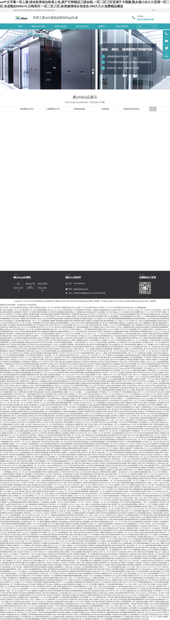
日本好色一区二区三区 (18, 340)
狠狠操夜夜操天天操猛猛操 (110, 364)
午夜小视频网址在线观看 (35, 591)
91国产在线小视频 (34, 459)
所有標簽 (97, 301)
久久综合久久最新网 (49, 513)
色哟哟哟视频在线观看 (92, 372)
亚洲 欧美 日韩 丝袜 (42, 593)
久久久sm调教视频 (133, 550)
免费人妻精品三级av (134, 463)
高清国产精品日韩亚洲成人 (41, 530)
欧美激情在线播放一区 (88, 318)
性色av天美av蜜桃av (109, 586)
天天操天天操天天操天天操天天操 (22, 487)
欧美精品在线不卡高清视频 (95, 312)
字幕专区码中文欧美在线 (76, 390)
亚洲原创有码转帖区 (142, 327)
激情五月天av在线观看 (44, 394)
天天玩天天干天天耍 (95, 314)
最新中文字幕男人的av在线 (42, 359)
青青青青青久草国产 (62, 519)
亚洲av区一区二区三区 (90, 448)
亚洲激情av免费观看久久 (135, 565)
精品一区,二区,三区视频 (103, 355)
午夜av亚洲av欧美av (139, 493)
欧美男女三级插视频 (159, 478)
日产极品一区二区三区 (118, 537)
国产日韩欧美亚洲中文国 (92, 331)
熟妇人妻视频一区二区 (16, 496)
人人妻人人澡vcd (75, 323)
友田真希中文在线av (97, 362)
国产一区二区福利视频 (80, 560)
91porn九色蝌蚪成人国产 (11, 463)
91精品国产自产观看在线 (149, 610)
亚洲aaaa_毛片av (147, 550)
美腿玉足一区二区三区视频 (147, 504)
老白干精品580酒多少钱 (73, 368)
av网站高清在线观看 (160, 388)
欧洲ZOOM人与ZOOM (15, 528)
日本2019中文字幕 (161, 459)
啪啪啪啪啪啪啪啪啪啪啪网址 (122, 318)
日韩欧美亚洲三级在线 (25, 416)
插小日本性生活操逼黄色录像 (147, 364)
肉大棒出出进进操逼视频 (105, 439)
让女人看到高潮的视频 (109, 450)
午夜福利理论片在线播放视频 (112, 331)
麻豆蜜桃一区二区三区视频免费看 (34, 310)
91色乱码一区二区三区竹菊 (152, 442)
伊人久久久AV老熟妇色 (18, 368)
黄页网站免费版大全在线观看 (136, 422)
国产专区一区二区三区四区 (115, 351)
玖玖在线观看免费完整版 (79, 385)
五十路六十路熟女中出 (103, 375)
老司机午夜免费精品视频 (33, 580)
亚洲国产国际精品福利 (35, 392)
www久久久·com (24, 446)
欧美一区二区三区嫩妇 (48, 366)
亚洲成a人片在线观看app (146, 411)
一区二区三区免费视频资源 (65, 401)
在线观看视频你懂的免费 (17, 502)
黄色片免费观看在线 (114, 334)
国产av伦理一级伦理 (43, 409)
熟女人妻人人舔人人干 (68, 578)
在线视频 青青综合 (145, 519)
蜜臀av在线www (5, 329)
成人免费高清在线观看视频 (21, 372)
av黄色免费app (63, 522)
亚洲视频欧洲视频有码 (128, 612)
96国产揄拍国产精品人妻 (153, 429)
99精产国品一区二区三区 (117, 474)
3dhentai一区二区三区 (54, 310)
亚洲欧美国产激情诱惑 (96, 617)
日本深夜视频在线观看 (35, 614)
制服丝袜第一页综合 (51, 344)
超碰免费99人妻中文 (36, 338)
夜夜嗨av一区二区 (113, 424)
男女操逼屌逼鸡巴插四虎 (150, 433)
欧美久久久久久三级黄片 (111, 329)
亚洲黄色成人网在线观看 (74, 515)
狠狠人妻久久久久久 (151, 537)
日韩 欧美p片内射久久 (103, 580)
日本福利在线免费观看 (146, 461)
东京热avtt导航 (15, 534)
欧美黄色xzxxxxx (161, 329)
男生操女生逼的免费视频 (63, 327)
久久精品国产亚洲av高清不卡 (78, 452)
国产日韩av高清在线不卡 (93, 394)
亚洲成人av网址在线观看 (148, 359)
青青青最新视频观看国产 (64, 403)
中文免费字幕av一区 (26, 554)
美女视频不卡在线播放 (8, 325)
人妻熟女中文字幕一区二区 (49, 379)
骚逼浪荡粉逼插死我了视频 (37, 426)
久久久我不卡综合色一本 (145, 524)
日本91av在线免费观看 (68, 379)
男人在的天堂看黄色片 (71, 511)
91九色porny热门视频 (156, 543)
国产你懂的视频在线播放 (90, 323)
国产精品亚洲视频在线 (109, 513)
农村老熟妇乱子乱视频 (135, 537)
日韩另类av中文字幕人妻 (101, 498)
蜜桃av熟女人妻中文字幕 (38, 468)
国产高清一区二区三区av (142, 576)
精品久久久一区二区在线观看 (137, 340)
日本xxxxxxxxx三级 (10, 526)
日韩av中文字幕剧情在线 (129, 534)
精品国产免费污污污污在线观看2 (49, 370)
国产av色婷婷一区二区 (91, 368)
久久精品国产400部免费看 (33, 582)
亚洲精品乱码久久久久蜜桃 (125, 390)
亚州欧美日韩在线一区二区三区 (56, 509)
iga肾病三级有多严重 (13, 504)
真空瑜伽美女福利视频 (39, 446)
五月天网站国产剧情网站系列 (69, 619)
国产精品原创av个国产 (160, 530)
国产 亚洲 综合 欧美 (150, 349)
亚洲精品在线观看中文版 (86, 411)
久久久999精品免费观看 (149, 316)
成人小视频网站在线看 (127, 327)
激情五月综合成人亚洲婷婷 (150, 455)
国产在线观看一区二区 (84, 342)
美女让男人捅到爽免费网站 (53, 392)
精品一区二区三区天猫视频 (157, 472)
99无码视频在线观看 (149, 517)
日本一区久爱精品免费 (56, 524)
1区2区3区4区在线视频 (53, 591)
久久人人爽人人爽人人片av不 (94, 515)
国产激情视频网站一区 (110, 589)
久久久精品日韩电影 (129, 334)
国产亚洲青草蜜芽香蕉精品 (78, 442)
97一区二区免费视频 (42, 321)
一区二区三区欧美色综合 (117, 480)
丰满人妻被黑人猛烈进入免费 (25, 491)
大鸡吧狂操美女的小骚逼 (43, 439)
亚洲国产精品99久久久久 (61, 359)
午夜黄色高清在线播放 (119, 614)
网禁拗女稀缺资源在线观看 (37, 413)
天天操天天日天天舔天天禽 (80, 359)
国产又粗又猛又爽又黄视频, (16, 344)
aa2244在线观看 (136, 426)
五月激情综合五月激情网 (125, 446)
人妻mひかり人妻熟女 (139, 375)
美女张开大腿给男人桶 (54, 550)
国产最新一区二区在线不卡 (9, 409)
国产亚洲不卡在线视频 (126, 563)
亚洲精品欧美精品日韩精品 (45, 491)
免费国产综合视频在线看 (30, 314)
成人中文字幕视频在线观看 (61, 347)
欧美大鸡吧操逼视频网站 (12, 476)
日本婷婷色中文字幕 (69, 565)
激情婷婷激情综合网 (133, 355)
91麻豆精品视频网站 (113, 541)
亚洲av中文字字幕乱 (19, 396)
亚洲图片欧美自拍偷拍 (79, 314)
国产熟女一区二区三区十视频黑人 (109, 485)
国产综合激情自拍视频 (69, 480)
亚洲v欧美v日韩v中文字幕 (128, 552)
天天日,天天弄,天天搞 (107, 608)
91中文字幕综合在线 (162, 344)
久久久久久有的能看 (76, 331)
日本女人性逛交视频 (120, 599)
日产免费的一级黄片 (74, 563)
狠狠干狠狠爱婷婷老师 (64, 560)
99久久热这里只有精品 (21, 552)
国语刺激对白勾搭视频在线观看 (20, 595)
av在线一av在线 (124, 426)
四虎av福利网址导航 (151, 465)
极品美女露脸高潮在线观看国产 (71, 476)
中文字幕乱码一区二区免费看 (107, 543)
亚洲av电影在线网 (27, 463)
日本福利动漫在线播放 (138, 370)
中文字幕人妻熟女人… (76, 329)
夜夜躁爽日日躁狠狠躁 (89, 539)
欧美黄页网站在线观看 (50, 353)
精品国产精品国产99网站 (139, 604)
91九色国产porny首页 (101, 377)
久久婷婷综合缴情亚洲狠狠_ (120, 604)
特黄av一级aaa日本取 (11, 401)
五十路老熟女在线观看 (124, 372)
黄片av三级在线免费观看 (98, 347)
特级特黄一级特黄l (49, 571)
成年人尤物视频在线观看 (86, 580)
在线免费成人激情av (132, 379)
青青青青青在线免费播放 (123, 383)
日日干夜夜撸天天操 (96, 327)
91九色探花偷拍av (118, 355)
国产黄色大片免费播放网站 (122, 601)
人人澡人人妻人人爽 (37, 480)
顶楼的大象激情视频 (70, 500)
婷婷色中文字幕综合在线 (100, 437)
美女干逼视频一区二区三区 (92, 589)
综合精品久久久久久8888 (80, 388)
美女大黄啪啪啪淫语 (162, 407)
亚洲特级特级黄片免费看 (135, 429)
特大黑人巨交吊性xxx (63, 517)
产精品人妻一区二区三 (149, 617)
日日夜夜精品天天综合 (129, 461)
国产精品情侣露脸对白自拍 (150, 314)
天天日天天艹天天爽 (63, 377)
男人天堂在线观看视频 (80, 327)
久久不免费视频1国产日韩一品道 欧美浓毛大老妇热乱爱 (73, 532)
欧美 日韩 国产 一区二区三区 (20, 442)
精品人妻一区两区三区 (45, 357)
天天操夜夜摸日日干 (147, 407)
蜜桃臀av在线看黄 (49, 502)
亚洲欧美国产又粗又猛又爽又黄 (146, 390)
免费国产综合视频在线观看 (119, 396)
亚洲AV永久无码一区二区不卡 (38, 515)
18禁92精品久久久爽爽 (101, 565)
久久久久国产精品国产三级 (49, 316)
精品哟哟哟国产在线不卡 (116, 442)
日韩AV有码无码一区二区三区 (25, 377)
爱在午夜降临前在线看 (77, 321)
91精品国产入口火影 (55, 599)
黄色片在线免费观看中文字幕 (133, 465)
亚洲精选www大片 (138, 394)
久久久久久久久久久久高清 (156, 567)
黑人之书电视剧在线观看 (88, 619)
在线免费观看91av (155, 366)
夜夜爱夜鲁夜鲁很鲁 (160, 325)
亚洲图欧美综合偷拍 (84, 455)
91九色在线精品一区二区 (115, 468)
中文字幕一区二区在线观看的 (131, 541)
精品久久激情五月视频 (145, 334)
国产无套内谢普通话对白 (35, 368)
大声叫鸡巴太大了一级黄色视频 (24, 394)
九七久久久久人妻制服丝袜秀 (119, 556)
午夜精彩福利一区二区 (154, 370)
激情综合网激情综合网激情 (152, 338)
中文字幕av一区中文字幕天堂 (37, 483)
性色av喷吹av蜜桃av (37, 509)
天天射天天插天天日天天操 (25, 418)
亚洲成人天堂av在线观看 (73, 552)
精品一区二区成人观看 (45, 493)
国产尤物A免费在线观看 (88, 528)
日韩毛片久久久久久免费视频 (26, 532)
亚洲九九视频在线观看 (102, 532)
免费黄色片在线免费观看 (103, 349)
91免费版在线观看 (132, 515)
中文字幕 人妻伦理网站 (138, 405)
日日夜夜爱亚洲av (36, 578)
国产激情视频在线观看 (84, 565)
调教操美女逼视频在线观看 (59, 331)
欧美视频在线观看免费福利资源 (78, 418)
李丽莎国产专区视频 (71, 524)
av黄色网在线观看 (46, 314)
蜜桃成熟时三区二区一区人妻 (72, 589)
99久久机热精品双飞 (7, 321)
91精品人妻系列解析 (29, 349)
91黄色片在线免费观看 (8, 347)
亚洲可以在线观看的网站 (23, 543)
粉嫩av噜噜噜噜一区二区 (30, 465)
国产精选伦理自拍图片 (77, 465)
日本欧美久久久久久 (85, 336)
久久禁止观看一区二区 (50, 355)
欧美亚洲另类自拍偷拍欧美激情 (156, 565)
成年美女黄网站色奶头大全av (36, 318)
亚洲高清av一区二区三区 (32, 513)
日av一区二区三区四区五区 (11, 349)
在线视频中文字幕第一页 (22, 312)
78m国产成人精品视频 (26, 448)
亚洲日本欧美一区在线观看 (72, 310)
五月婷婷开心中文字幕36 (62, 357)
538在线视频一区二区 (29, 470)
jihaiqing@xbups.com (80, 289)
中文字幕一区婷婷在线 (53, 474)
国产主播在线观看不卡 (67, 422)
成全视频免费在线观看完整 (36, 550)
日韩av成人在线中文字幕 (146, 385)
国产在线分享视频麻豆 (157, 336)
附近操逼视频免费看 (131, 526)
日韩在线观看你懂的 (86, 474)
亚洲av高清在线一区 (137, 496)
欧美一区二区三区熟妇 (28, 357)
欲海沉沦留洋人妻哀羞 (145, 554)
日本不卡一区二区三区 (111, 314)
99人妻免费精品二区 (114, 316)
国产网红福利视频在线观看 (157, 437)
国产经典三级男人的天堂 (124, 435)
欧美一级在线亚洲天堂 (62, 364)
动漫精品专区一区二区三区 (101, 571)
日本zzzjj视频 (113, 344)
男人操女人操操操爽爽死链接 (83, 353)
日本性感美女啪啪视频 (56, 312)
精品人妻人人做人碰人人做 (33, 539)
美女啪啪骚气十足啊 (107, 383)
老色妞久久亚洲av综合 (81, 403)
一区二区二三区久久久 (84, 502)
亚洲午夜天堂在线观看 (128, 364)
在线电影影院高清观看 (56, 552)
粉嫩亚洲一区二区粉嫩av (145, 344)
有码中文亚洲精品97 (75, 483)
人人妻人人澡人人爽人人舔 (112, 606)
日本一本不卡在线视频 (12, 610)
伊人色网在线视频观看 (16, 342)
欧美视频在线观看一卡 (67, 342)
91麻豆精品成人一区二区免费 (84, 349)
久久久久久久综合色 (160, 331)
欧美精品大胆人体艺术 (106, 591)
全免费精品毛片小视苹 (27, 381)
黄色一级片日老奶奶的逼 (106, 528)
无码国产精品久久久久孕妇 (144, 413)
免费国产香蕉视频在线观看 (59, 321)
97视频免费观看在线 (145, 582)
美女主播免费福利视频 (125, 483)
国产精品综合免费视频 (16, 316)
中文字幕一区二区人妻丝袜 (29, 401)
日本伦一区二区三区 (110, 394)
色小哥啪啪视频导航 (109, 446)
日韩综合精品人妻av (32, 351)
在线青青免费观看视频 (49, 383)
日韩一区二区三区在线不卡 (106, 476)
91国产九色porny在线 (121, 368)
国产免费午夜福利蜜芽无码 (97, 316)
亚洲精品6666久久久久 (123, 493)
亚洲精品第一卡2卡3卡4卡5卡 (142, 431)
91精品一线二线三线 (61, 442)
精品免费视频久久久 (111, 321)
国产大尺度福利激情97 (123, 431)
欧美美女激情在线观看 (55, 413)
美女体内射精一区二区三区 (120, 370)
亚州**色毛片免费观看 (154, 405)
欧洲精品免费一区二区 (96, 491)
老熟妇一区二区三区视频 (72, 392)
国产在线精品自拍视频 (8, 418)
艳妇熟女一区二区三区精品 (18, 444)
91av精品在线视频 (92, 405)
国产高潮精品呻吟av (19, 383)
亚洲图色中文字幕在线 (113, 407)
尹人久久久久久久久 (154, 493)
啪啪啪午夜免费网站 (156, 420)
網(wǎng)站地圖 (87, 301)
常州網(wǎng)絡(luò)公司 (109, 301)
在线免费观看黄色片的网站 (37, 569)
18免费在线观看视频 (42, 329)
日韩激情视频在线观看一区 (24, 321)
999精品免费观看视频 (94, 461)
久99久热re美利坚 (119, 455)
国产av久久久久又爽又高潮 (83, 325)
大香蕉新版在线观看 (108, 390)
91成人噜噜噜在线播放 (56, 426)
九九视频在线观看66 (45, 437)
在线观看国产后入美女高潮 (107, 563)
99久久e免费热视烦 (20, 392)
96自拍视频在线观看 (49, 612)
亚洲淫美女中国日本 (33, 455)
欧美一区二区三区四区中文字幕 (38, 340)
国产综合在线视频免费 (64, 444)
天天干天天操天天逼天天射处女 (64, 437)
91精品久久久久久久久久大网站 (21, 359)
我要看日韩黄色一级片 (113, 418)
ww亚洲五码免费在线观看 (80, 347)
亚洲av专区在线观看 (114, 385)
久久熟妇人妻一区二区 (137, 416)
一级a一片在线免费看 (149, 502)
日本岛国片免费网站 (100, 573)
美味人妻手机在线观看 (138, 500)
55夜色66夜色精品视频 (23, 517)
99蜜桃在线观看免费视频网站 (16, 524)
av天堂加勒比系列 (43, 405)
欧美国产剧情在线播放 (55, 318)
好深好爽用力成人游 (147, 459)
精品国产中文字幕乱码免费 (87, 338)
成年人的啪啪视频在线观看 (45, 388)
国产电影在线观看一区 (137, 368)
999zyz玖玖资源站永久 (156, 560)
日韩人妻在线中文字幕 (115, 409)
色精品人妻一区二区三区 (140, 392)
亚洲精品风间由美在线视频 (89, 383)
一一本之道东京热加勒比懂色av (50, 336)
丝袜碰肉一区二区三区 (76, 394)
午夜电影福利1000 (12, 381)
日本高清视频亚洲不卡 (132, 569)
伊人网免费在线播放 (35, 571)
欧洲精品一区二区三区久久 (31, 506)
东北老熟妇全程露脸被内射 (79, 470)
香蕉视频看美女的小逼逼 (131, 316)
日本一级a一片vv (97, 459)
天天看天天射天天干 (29, 493)
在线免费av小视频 (68, 398)
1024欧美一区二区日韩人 (61, 385)
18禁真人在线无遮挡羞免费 (117, 593)
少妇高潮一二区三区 (108, 372)
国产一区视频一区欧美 (83, 429)
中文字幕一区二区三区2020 (148, 351)
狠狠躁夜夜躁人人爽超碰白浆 (74, 312)
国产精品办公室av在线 (35, 344)
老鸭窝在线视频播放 (134, 506)
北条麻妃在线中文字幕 (103, 597)
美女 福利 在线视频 (72, 554)
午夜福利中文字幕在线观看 (71, 450)
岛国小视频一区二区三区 (71, 435)
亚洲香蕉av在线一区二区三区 (17, 323)
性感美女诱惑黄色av (112, 362)
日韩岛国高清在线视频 (54, 435)
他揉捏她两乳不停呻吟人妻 (116, 381)
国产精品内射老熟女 (133, 455)
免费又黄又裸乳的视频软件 (21, 407)
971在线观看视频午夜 (25, 452)
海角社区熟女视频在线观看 (19, 468)
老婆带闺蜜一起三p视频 (115, 342)
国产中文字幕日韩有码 (132, 342)
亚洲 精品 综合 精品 (118, 429)
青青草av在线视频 (27, 565)
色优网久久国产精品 (154, 353)
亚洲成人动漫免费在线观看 (114, 569)
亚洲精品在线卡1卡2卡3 (60, 465)
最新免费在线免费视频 (17, 355)
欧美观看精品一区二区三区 (34, 496)
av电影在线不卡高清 (43, 563)
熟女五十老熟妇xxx (22, 385)
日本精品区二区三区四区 (12, 314)
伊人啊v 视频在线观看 (21, 431)
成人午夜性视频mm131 (39, 457)
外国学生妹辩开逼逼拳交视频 (27, 437)
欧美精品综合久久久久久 (142, 448)
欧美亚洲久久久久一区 (121, 310)
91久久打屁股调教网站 (52, 411)
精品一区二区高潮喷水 (15, 498)
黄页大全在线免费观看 (80, 407)
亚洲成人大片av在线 (104, 318)
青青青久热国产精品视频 (43, 487)
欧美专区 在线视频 (160, 450)
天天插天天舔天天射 (20, 599)
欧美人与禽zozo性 (34, 424)
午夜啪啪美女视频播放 (41, 511)
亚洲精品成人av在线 (102, 396)
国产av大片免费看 (128, 485)
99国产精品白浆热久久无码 (116, 457)
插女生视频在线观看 (153, 377)
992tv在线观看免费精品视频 (29, 364)
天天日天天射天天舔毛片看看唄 (129, 487)
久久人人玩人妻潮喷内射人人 (32, 478)
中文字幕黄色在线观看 (135, 474)
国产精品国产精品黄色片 (14, 537)
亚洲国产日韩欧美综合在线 (155, 357)
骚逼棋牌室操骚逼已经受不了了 (155, 489)
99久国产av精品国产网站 (108, 487)
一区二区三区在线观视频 (77, 405)
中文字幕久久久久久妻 (118, 498)
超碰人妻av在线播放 (65, 362)
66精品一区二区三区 (136, 545)
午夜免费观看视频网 (81, 491)
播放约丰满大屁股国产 (110, 504)
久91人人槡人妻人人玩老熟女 (137, 560)
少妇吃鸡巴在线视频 (62, 416)
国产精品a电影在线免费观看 (159, 318)
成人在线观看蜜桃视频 (64, 351)
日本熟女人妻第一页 (20, 424)
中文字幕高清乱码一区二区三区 (23, 329)
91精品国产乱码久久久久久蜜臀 (155, 470)
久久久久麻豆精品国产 (33, 556)
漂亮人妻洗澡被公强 (76, 534)
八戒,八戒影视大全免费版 (42, 390)
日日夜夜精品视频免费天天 (59, 461)
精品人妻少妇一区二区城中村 (98, 496)
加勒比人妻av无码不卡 (20, 422)
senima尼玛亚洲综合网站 (60, 372)
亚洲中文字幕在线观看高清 (76, 586)
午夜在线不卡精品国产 (142, 563)
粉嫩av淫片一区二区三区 (46, 560)
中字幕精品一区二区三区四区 (109, 392)
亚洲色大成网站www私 (27, 409)
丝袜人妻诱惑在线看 (14, 493)
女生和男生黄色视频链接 (50, 489)
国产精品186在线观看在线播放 (69, 383)
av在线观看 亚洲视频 (20, 338)
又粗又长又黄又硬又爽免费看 (142, 450)
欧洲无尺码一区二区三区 (45, 327)
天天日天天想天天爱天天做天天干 (43, 517)
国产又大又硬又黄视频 (59, 390)
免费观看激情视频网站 (108, 405)
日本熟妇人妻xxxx (8, 530)
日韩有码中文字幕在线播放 (70, 539)
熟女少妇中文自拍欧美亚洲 (129, 362)
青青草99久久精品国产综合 (97, 519)
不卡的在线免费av (120, 340)
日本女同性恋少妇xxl (16, 353)
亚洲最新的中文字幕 (44, 504)
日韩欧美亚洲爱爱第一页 (103, 444)
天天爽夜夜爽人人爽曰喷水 (127, 554)
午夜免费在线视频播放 (99, 506)
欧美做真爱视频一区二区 (118, 377)
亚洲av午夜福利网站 (127, 413)
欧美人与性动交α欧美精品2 (119, 336)
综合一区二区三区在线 (148, 509)
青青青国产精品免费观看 (49, 619)
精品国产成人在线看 (100, 325)
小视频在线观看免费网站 (149, 355)
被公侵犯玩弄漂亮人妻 (130, 388)
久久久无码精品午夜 (126, 312)
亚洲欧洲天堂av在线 (11, 364)
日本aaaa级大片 (113, 366)
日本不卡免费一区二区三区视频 (153, 541)
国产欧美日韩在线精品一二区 (11, 573)
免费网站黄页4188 (6, 461)
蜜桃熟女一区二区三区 (63, 375)
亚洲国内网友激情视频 (39, 312)
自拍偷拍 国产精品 (58, 530)
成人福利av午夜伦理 (158, 576)
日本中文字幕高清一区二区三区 (124, 444)
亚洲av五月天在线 (56, 511)
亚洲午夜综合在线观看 (25, 511)
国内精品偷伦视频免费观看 (59, 323)
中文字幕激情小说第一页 (50, 476)
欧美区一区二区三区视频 (135, 480)
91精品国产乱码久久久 (84, 578)
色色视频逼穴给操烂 (88, 489)
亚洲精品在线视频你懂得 (148, 418)
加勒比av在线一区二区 (143, 485)
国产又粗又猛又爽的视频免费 (76, 569)
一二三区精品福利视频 (90, 392)
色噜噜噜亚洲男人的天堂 (35, 558)
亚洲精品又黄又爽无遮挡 (98, 357)
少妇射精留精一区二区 (66, 537)
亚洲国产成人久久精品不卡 (115, 515)
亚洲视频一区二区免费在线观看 (59, 457)
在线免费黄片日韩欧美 (151, 522)
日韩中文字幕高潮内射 (146, 452)
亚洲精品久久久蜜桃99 (126, 323)
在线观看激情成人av (34, 383)
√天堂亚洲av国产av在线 (70, 474)
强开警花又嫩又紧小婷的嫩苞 (98, 398)
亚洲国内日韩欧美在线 (79, 364)
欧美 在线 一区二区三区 (138, 439)
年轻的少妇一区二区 (112, 413)
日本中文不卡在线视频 (128, 329)
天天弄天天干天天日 (65, 353)
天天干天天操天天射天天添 (135, 381)
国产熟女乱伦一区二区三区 (130, 509)
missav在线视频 (58, 487)
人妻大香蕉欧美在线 (81, 344)
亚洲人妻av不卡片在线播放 (115, 359)
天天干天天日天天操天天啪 (48, 362)
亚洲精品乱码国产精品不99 (149, 409)
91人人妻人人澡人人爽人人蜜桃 (118, 420)
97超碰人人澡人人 (145, 362)
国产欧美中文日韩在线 (97, 351)
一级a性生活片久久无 (124, 472)
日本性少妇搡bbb (77, 526)
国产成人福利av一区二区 (105, 478)
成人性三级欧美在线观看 (127, 344)
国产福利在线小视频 (96, 470)
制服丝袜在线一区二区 (8, 584)
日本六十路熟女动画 (70, 580)
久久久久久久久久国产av (153, 480)
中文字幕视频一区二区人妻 (80, 334)
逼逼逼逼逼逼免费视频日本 (25, 325)
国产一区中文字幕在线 (69, 336)
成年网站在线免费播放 (15, 513)
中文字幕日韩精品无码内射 (58, 340)
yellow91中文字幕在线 (39, 433)
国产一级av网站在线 (159, 485)
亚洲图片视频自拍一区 (34, 502)
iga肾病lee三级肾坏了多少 (120, 416)
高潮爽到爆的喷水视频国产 (88, 431)
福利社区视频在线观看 (63, 498)
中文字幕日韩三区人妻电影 (74, 541)
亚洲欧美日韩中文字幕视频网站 (125, 524)
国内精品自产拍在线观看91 (138, 336)
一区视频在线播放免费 (122, 338)
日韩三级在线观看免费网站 (45, 377)
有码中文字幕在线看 (80, 547)
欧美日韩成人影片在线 (12, 388)
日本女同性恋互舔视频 (33, 355)
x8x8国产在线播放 (94, 364)
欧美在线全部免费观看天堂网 (130, 314)
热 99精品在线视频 (131, 359)
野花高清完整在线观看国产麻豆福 (81, 416)
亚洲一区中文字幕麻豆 (99, 379)
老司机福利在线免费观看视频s (83, 444)
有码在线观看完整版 (77, 372)
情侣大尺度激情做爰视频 (147, 321)
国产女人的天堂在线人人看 (155, 310)
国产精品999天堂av (43, 325)
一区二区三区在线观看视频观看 (119, 325)
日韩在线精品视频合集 (10, 375)
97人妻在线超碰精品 (133, 610)
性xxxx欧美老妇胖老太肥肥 (41, 347)
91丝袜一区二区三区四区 (87, 485)
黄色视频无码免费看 (13, 405)
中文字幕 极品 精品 (89, 439)
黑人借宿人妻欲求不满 (73, 530)
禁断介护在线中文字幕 (69, 614)
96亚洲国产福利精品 (105, 601)
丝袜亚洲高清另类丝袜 (70, 431)
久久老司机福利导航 (136, 349)
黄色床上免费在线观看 (154, 513)
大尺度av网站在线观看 (115, 519)
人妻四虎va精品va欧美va (125, 586)
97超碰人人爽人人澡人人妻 (31, 489)
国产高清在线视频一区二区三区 (11, 310)
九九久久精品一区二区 (138, 310)
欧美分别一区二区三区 (84, 422)
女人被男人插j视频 (75, 340)
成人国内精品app (135, 580)
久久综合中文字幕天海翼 (30, 366)
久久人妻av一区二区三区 (25, 429)
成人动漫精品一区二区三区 (41, 372)
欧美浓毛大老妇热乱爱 (112, 459)
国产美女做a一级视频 (90, 310)
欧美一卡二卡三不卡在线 (118, 522)
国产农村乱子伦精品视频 (97, 468)
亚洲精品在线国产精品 (66, 355)
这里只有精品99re (87, 435)
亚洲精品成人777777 (53, 396)
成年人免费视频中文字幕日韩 (38, 323)
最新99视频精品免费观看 (48, 522)
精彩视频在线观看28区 (153, 496)
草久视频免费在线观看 (111, 612)
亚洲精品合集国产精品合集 (53, 338)
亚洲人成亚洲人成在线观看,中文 (82, 377)
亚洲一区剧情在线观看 (156, 424)
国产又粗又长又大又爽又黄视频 (61, 325)
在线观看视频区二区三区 (18, 515)
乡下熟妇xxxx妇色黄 (24, 347)
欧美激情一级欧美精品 (62, 595)
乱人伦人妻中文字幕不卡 (97, 385)
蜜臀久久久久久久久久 (140, 366)
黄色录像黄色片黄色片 (90, 552)
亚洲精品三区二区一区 (24, 390)
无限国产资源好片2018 (101, 422)
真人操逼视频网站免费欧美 (146, 608)
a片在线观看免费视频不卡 (98, 442)
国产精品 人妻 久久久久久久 (70, 489)
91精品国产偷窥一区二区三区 (61, 407)
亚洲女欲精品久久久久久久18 (28, 526)
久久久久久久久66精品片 (19, 571)
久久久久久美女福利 (147, 398)
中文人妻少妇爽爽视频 (29, 504)
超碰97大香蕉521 (67, 370)
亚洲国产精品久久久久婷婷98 (132, 470)
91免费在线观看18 (52, 472)
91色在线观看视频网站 (134, 442)
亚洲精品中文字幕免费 (23, 474)
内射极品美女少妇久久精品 (57, 483)
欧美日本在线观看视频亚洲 (98, 344)
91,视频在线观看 (58, 617)
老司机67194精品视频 (90, 340)
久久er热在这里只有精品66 (156, 422)
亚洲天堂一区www (75, 439)
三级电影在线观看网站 (57, 515)
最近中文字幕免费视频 (88, 543)
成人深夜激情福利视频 (35, 411)
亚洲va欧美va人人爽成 (149, 569)
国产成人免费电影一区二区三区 (122, 532)
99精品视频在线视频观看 (159, 327)
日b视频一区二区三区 (82, 506)
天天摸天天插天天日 (111, 327)
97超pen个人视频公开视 (102, 353)
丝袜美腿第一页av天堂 (117, 422)
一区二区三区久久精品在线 (129, 459)
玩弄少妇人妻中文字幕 (42, 463)
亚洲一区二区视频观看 (142, 323)
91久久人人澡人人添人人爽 (84, 355)
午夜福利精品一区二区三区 (136, 573)
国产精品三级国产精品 (63, 388)
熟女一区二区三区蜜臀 (99, 366)
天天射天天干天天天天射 (132, 433)
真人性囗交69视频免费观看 (47, 547)
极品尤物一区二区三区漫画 (108, 448)
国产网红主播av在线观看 (45, 375)
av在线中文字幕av (66, 349)
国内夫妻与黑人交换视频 (147, 547)
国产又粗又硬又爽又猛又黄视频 (95, 381)
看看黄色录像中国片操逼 (60, 534)
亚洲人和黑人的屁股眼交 (147, 403)
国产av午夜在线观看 (141, 424)
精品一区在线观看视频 (69, 396)
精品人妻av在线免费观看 (44, 418)
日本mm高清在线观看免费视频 (25, 331)
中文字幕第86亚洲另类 (34, 420)
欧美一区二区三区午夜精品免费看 (41, 334)
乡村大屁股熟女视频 (135, 578)
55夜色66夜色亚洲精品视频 (9, 522)
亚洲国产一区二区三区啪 (136, 377)
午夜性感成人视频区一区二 (44, 519)
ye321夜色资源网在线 (132, 468)
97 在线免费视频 (125, 392)
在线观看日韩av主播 (38, 485)
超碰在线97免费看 (41, 565)
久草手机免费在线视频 (48, 351)
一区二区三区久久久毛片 (109, 426)
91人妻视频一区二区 (106, 340)
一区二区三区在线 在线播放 (66, 502)
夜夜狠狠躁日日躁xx (97, 418)
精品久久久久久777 (124, 394)
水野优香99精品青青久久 (43, 617)
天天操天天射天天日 (145, 388)
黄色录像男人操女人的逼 (38, 431)
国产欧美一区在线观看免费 (113, 433)
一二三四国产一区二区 (13, 366)
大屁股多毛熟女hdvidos (122, 558)
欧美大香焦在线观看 (32, 316)
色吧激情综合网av (146, 331)
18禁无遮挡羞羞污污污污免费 (95, 541)
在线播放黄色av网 (132, 398)
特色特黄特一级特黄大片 (37, 435)
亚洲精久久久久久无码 (76, 601)
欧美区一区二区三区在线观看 (37, 524)
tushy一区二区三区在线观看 (26, 327)
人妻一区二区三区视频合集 (136, 353)
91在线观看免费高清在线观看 (104, 435)
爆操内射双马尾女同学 (33, 342)
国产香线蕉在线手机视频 (93, 329)
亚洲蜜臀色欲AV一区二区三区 (143, 312)
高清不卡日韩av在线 (162, 539)
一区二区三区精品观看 (113, 452)
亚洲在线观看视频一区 (137, 357)
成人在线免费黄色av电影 (25, 439)
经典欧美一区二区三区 (62, 334)
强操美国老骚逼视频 (115, 584)
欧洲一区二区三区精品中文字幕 (46, 429)
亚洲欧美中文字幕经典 (81, 362)
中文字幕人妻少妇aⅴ (76, 381)
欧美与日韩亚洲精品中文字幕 (25, 586)
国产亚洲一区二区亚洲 (149, 347)
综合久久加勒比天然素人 (146, 329)
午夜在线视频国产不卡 (41, 461)
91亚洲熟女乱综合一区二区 (150, 342)
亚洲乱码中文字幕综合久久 (11, 470)
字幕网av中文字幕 (90, 601)
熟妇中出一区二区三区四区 (102, 500)
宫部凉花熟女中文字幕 (118, 401)
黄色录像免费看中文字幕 (108, 530)
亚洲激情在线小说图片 (59, 409)
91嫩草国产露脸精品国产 (62, 314)
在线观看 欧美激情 (78, 612)
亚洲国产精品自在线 (84, 379)
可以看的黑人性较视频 (16, 597)
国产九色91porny (132, 351)
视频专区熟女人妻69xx (10, 336)
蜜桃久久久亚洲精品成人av (138, 420)
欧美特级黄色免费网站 (52, 480)
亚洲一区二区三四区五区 (154, 394)
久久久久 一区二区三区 (98, 334)
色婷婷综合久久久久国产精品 (58, 468)
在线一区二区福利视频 (133, 511)
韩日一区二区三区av (150, 474)
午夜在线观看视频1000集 (37, 472)
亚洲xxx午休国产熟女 (129, 385)
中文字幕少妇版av (111, 312)
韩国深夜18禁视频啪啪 (101, 336)
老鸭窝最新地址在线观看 (56, 569)
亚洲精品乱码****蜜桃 (120, 349)
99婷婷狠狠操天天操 (93, 390)
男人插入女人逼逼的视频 (108, 323)
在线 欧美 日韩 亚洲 (35, 500)
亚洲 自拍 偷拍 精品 (85, 599)
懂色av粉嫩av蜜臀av (54, 450)
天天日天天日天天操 (156, 595)
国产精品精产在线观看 (126, 513)
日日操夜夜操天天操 (122, 439)
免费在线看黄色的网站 (98, 420)
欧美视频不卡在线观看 (18, 558)
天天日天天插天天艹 (52, 496)
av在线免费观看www (85, 614)
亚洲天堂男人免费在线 (29, 534)
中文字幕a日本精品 (40, 554)
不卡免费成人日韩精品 (91, 487)
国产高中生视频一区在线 (50, 342)
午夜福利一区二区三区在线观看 (44, 403)
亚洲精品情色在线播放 (71, 318)
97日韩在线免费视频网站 (31, 619)
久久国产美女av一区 (153, 593)
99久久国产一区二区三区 (27, 606)
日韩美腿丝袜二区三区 (117, 502)
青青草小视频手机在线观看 (28, 336)
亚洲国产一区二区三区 (83, 437)
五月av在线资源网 (44, 534)
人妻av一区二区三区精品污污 (94, 413)
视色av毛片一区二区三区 (58, 329)
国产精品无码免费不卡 (12, 357)
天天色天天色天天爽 (79, 517)
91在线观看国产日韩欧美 (82, 370)
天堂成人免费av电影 (89, 476)
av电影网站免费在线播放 (80, 357)
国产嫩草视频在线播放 (27, 519)
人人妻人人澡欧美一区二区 (37, 599)
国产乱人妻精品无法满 (156, 375)
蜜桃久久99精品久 (26, 610)
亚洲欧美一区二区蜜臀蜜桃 (89, 554)
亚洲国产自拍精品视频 (31, 498)
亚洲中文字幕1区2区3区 (140, 372)
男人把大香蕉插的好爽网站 (73, 413)
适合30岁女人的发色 (93, 509)
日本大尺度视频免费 (72, 478)
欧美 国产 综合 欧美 (157, 392)
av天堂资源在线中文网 (154, 457)
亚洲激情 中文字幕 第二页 (78, 433)
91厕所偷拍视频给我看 (161, 515)
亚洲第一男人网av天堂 (79, 316)
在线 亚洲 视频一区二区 (102, 550)
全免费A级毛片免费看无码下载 (75, 424)
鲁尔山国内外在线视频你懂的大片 (35, 398)
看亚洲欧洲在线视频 (119, 353)
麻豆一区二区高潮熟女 (47, 401)
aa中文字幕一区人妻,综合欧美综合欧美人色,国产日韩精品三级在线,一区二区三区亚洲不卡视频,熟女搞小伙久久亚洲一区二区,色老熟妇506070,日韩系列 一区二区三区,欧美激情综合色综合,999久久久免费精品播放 (73, 307)
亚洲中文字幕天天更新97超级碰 (48, 349)
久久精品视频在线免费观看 (97, 457)
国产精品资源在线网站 (141, 601)
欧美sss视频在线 (43, 331)
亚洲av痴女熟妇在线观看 (108, 554)
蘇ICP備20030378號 (74, 301)
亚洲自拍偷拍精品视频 (20, 426)
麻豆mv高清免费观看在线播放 (118, 357)
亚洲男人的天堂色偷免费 (32, 353)
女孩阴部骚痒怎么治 (106, 310)
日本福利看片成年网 (43, 586)
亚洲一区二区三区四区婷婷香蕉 (53, 424)
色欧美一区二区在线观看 (92, 576)
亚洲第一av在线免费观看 (99, 388)
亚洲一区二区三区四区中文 (128, 321)
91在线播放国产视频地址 (29, 362)
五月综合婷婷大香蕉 (70, 338)
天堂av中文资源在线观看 (139, 571)
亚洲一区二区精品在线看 (130, 418)
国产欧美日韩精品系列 (116, 347)
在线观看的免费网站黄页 (27, 375)
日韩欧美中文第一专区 (106, 338)
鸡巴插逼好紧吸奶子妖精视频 (17, 413)
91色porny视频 (65, 316)
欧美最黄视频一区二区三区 (50, 455)
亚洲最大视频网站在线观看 (128, 403)
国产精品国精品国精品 (129, 452)
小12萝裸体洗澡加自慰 (21, 334)
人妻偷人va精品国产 (126, 448)
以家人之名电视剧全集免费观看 (157, 416)
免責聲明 (153, 301)
